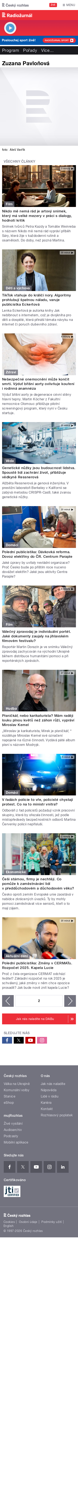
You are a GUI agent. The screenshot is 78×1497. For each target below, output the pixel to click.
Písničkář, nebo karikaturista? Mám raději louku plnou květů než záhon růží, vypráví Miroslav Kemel (38, 720)
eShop (9, 1103)
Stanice (9, 1096)
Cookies (9, 1222)
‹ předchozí (8, 1001)
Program (10, 50)
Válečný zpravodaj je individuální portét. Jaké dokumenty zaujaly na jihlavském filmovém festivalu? (36, 636)
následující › (70, 1001)
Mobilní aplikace (16, 1142)
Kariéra (46, 1103)
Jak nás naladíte (53, 1084)
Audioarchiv (13, 1130)
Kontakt (47, 1109)
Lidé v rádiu (50, 1096)
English (9, 1226)
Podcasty (11, 1136)
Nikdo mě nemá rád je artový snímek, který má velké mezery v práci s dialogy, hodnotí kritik (37, 215)
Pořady (30, 50)
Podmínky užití (51, 1222)
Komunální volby (16, 1090)
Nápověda (49, 1090)
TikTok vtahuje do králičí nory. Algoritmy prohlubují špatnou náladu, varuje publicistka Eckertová (36, 299)
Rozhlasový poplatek (57, 1115)
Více (47, 50)
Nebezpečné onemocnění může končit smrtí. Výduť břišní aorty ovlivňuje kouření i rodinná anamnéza (38, 384)
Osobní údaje (28, 1222)
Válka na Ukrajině (17, 1084)
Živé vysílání (13, 1124)
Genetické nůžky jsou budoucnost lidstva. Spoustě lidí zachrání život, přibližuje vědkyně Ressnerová (38, 472)
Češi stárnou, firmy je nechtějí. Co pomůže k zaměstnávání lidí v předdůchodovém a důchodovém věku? (38, 883)
